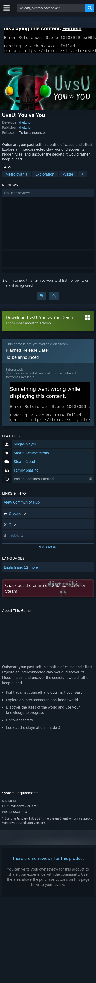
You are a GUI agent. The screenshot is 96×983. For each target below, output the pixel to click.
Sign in (8, 283)
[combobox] (51, 8)
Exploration (45, 177)
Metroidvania (16, 177)
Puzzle (67, 177)
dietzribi (25, 125)
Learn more (15, 326)
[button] (48, 196)
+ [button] (82, 177)
